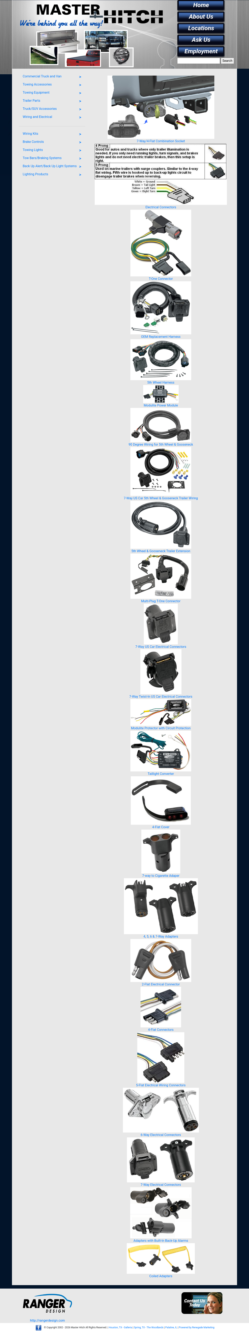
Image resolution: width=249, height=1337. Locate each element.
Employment (201, 51)
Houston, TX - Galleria (120, 1327)
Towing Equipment (53, 93)
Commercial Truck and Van (53, 77)
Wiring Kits (53, 134)
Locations (201, 28)
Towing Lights (53, 151)
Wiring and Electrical (53, 117)
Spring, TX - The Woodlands (148, 1327)
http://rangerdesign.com (47, 1320)
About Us (201, 16)
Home (201, 5)
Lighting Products (53, 175)
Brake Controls (53, 142)
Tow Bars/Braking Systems (53, 159)
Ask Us (201, 39)
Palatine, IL (171, 1327)
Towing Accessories (53, 85)
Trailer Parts (53, 101)
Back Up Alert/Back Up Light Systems (53, 167)
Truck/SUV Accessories (53, 109)
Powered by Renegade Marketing (196, 1327)
